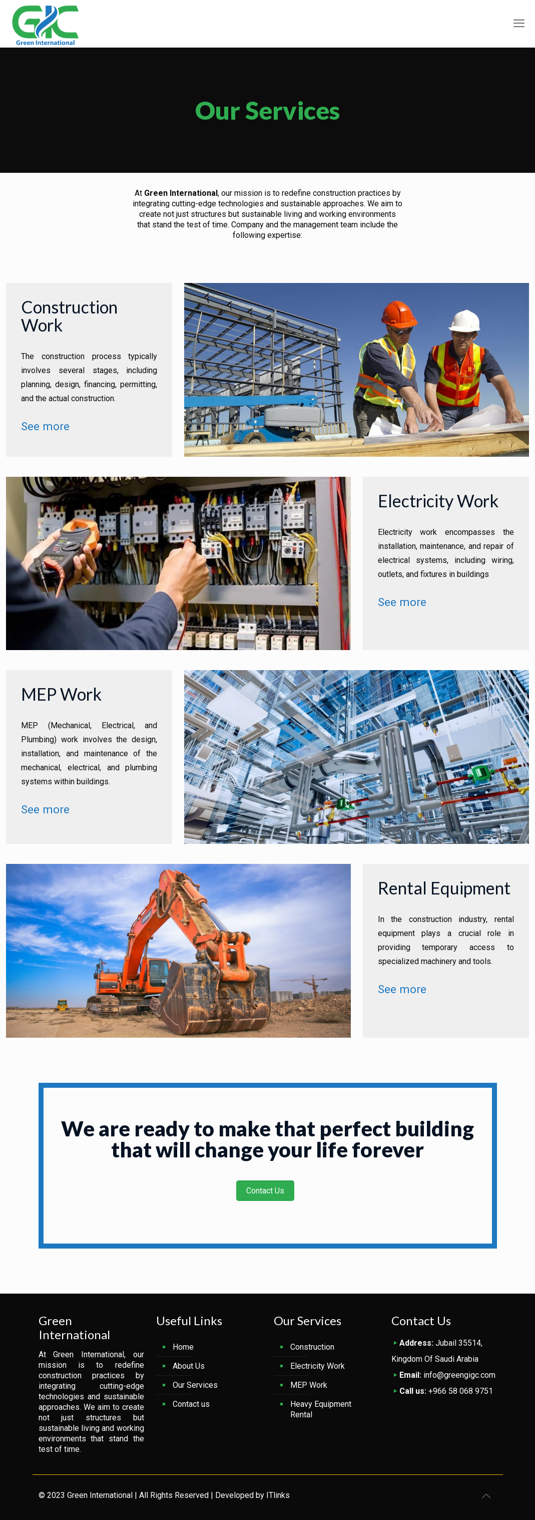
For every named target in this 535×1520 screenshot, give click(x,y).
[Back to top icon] (486, 1495)
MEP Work (308, 1385)
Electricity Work (317, 1366)
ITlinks (278, 1495)
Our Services (195, 1385)
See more (45, 426)
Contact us (191, 1404)
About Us (189, 1366)
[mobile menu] (518, 23)
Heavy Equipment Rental (320, 1409)
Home (183, 1347)
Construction (312, 1347)
